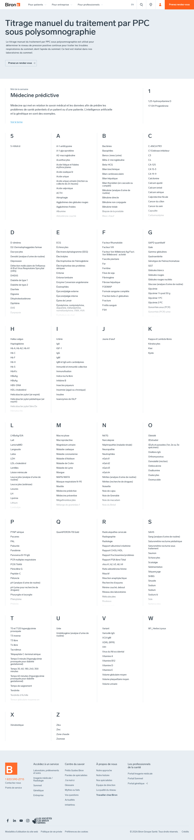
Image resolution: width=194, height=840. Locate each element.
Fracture (106, 300)
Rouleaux (106, 601)
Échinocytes (62, 247)
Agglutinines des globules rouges (72, 202)
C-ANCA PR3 (155, 146)
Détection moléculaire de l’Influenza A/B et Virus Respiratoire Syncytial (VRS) (27, 268)
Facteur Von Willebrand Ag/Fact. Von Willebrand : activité (118, 253)
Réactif (105, 573)
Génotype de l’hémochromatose (163, 261)
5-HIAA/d (15, 146)
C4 (149, 160)
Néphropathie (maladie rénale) (117, 444)
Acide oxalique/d (64, 172)
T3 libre (14, 640)
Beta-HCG (107, 164)
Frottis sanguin (109, 305)
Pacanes (14, 536)
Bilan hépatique (110, 178)
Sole (150, 599)
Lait (12, 440)
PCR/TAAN (16, 564)
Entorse (60, 273)
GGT (150, 265)
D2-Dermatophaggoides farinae (26, 247)
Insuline (60, 394)
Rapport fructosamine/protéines (118, 555)
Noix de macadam (111, 500)
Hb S (12, 366)
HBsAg (13, 380)
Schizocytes (154, 557)
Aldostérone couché (66, 216)
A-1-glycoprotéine (65, 150)
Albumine (61, 211)
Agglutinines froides (66, 206)
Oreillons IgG (154, 452)
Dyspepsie (15, 312)
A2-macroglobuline (65, 155)
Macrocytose (62, 435)
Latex (13, 454)
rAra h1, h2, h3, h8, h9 (112, 564)
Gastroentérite (155, 256)
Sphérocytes (154, 604)
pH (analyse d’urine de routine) (25, 582)
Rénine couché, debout (113, 587)
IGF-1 (59, 348)
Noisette (106, 486)
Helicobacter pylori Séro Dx (23, 406)
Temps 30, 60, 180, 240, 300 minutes (24, 670)
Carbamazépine (156, 215)
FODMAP (107, 286)
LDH (12, 458)
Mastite (60, 486)
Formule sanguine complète (115, 291)
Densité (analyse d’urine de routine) (27, 256)
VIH (104, 647)
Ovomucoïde (154, 479)
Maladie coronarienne (67, 454)
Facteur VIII (108, 247)
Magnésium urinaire (65, 444)
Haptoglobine (17, 343)
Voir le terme (16, 122)
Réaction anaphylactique (114, 578)
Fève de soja (108, 273)
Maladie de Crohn (65, 463)
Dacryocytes (16, 251)
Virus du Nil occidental (113, 651)
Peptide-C (15, 573)
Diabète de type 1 (19, 280)
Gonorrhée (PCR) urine (159, 311)
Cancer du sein (155, 206)
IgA (58, 343)
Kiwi (150, 348)
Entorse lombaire (64, 277)
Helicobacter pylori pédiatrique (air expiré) (27, 400)
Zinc (58, 729)
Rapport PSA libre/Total (114, 559)
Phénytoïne (16, 599)
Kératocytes (154, 343)
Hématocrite (16, 411)
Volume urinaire (109, 684)
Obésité (152, 435)
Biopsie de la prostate (113, 211)
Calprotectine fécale (158, 197)
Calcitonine (153, 178)
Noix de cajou (108, 491)
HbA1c (13, 371)
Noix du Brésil (109, 504)
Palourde (14, 546)
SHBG (151, 576)
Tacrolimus (15, 649)
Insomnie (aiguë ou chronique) (71, 389)
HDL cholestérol (18, 389)
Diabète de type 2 (19, 284)
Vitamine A (107, 656)
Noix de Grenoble (110, 495)
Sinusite (152, 580)
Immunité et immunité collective (71, 366)
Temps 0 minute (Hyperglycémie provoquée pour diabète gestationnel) (26, 661)
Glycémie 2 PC (155, 302)
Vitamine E (107, 670)
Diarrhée (14, 289)
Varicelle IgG (108, 633)
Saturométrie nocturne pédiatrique (165, 541)
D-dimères (15, 242)
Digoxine (14, 294)
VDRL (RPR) (108, 642)
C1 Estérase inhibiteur (158, 150)
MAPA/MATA (63, 477)
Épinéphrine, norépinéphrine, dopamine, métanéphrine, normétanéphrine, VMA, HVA (70, 308)
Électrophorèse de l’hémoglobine (72, 261)
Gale (150, 247)
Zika (58, 725)
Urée (58, 628)
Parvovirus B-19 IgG (20, 555)
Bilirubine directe (110, 197)
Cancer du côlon (156, 201)
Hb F (12, 357)
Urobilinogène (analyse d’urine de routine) (72, 634)
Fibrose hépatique (111, 282)
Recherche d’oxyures (112, 582)
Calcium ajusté (155, 183)
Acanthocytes (63, 160)
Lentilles (14, 468)
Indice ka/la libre (64, 376)
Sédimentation (155, 567)
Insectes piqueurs (65, 385)
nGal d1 (106, 458)
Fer (104, 263)
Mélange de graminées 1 (68, 504)
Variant (105, 628)
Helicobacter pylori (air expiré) (25, 394)
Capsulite (152, 210)
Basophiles (107, 150)
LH (11, 493)
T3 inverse (15, 635)
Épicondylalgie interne (67, 296)
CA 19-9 (152, 174)
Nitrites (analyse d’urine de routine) (119, 477)
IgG (58, 353)
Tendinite (14, 690)
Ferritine (106, 268)
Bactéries (107, 146)
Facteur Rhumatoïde (112, 242)
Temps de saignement (21, 686)
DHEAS (14, 275)
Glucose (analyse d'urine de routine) (165, 284)
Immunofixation (63, 371)
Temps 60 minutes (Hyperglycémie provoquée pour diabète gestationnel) (27, 679)
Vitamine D (107, 665)
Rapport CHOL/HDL (112, 550)
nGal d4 (106, 472)
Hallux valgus (16, 339)
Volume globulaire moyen (114, 674)
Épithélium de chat (65, 315)
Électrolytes (62, 256)
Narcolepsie (108, 440)
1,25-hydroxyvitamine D (159, 101)
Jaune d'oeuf (108, 339)
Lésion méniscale (18, 472)
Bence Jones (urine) (112, 155)
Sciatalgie (153, 562)
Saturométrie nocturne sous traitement (161, 547)
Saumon (152, 553)
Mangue (60, 472)
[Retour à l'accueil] (11, 770)
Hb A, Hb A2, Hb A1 (20, 348)
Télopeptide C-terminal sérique (25, 654)
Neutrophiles (108, 454)
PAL (12, 541)
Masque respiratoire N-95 (69, 481)
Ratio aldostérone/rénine (114, 569)
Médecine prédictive (66, 491)
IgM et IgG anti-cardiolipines (70, 362)
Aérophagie (62, 197)
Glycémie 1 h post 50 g (159, 293)
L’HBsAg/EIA (16, 435)
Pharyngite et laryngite (21, 594)
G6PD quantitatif (156, 242)
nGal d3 (106, 468)
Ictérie (59, 339)
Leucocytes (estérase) (21, 484)
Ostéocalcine (154, 466)
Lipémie (14, 498)
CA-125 (152, 164)
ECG (58, 242)
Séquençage (154, 571)
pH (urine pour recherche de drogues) (24, 588)
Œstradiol (153, 440)
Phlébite (14, 604)
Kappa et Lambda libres (160, 339)
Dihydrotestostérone (20, 298)
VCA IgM (106, 637)
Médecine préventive (66, 495)
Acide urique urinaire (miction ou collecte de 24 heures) (72, 182)
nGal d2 (106, 463)
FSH (104, 309)
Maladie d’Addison (65, 458)
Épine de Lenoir (64, 300)
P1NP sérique (17, 532)
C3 (149, 155)
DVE (12, 308)
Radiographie (108, 536)
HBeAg (14, 376)
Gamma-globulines (157, 251)
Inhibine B (61, 380)
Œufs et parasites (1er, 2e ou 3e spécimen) (163, 446)
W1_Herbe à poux (157, 628)
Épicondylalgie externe (67, 291)
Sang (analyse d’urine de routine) (164, 536)
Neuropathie (108, 449)
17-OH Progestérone (158, 106)
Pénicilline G (16, 569)
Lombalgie (15, 507)
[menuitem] (12, 4)
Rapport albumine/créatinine (116, 546)
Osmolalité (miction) (158, 461)
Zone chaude (62, 734)
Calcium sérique (156, 192)
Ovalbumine (154, 470)
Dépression (16, 261)
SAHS (151, 532)
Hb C (12, 353)
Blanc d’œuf (108, 216)
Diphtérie (15, 303)
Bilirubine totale (109, 206)
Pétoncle (14, 578)
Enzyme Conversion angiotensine (72, 282)
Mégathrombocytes (66, 500)
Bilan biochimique (111, 169)
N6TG (105, 435)
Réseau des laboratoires (114, 592)
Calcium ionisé (155, 187)
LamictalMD (16, 444)
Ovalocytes (153, 475)
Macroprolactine (64, 440)
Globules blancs (156, 270)
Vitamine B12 (108, 660)
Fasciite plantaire (110, 259)
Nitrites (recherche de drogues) (117, 481)
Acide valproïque (64, 188)
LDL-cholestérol (18, 463)
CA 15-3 (152, 169)
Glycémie (152, 288)
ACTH (59, 193)
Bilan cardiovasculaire (113, 174)
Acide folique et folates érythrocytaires (67, 166)
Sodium (152, 585)
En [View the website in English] (132, 4)
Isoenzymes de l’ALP (66, 399)
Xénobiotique (17, 725)
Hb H (13, 362)
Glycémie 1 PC (155, 298)
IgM (58, 357)
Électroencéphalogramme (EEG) (72, 251)
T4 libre (14, 645)
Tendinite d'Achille (19, 695)
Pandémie (15, 550)
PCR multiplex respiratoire (23, 559)
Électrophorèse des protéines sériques (70, 267)
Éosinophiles (62, 286)
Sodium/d (153, 594)
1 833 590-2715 (14, 779)
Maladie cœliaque (65, 449)
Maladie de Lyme (64, 468)
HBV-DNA (15, 385)
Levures (14, 489)
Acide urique (62, 176)
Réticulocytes (109, 596)
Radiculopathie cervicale (114, 532)
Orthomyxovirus (156, 456)
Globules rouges (156, 275)
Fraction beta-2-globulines (115, 296)
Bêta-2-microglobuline (113, 160)
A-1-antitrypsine (64, 146)
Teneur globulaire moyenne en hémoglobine (24, 701)
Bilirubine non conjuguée (114, 202)
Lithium (14, 503)
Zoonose (60, 738)
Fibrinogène (108, 277)
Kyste (151, 353)
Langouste (15, 449)
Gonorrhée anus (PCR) (159, 307)
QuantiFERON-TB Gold (67, 532)
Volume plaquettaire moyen (115, 679)
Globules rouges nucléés (160, 279)
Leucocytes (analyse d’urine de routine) (25, 478)
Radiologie (107, 541)
